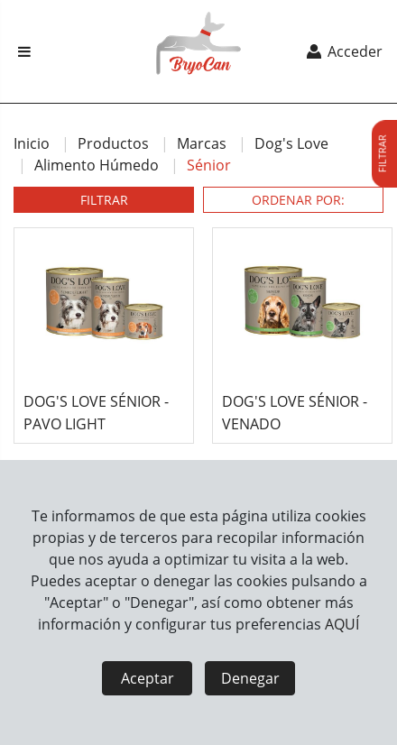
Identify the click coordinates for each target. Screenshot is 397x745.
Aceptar (147, 678)
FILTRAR (104, 199)
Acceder (343, 51)
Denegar (250, 678)
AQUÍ (342, 624)
